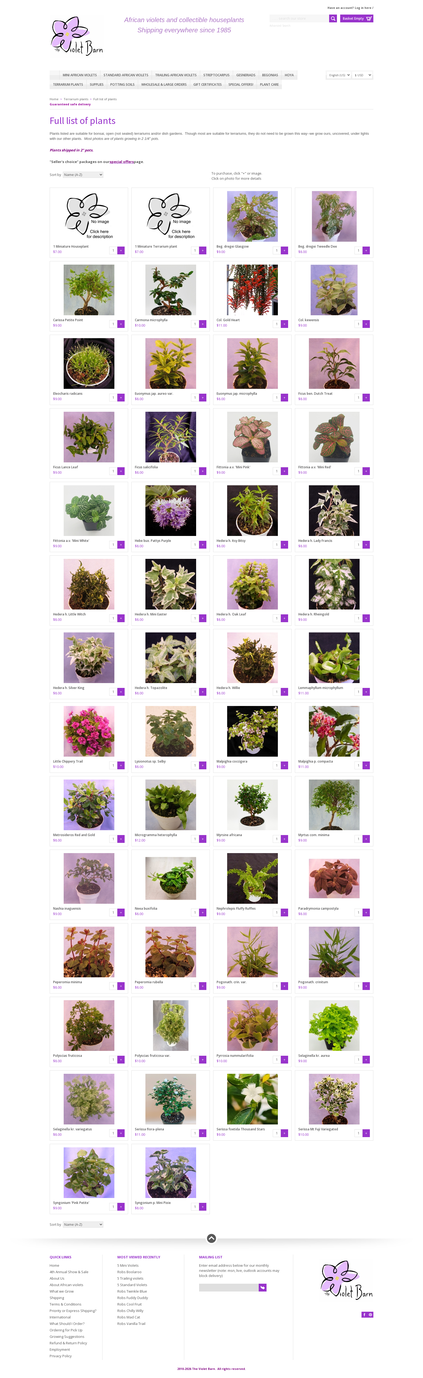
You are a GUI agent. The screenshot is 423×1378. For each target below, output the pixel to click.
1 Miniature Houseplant (71, 246)
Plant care (269, 84)
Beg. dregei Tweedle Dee (317, 246)
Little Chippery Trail (68, 761)
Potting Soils (122, 84)
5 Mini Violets (128, 1265)
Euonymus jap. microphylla (237, 393)
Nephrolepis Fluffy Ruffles (236, 908)
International (60, 1317)
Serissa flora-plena (149, 1129)
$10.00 (140, 325)
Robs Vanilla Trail (131, 1323)
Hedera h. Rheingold (313, 614)
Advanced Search (280, 25)
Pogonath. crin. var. (232, 982)
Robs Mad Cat (128, 1317)
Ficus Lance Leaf (65, 467)
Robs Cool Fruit (129, 1304)
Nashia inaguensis (67, 908)
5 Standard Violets (132, 1284)
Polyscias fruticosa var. (152, 1055)
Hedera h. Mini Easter (151, 614)
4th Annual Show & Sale (69, 1271)
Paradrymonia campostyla (318, 908)
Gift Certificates (207, 84)
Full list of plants (105, 99)
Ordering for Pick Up (66, 1330)
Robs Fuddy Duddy (132, 1297)
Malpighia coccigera (232, 761)
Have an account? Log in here (349, 8)
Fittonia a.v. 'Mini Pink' (233, 467)
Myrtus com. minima (313, 835)
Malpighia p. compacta (315, 761)
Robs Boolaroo (129, 1271)
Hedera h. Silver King (68, 687)
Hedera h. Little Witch (69, 614)
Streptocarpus (216, 75)
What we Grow (62, 1291)
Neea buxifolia (146, 908)
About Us (57, 1278)
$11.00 (222, 325)
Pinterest (370, 1315)
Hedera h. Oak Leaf (231, 614)
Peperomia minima (67, 982)
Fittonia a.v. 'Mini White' (71, 540)
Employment (60, 1349)
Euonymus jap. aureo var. (154, 393)
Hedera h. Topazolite (151, 687)
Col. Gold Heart (228, 320)
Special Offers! (240, 84)
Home (54, 75)
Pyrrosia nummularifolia (235, 1055)
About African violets (66, 1284)
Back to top (211, 1238)
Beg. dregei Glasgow (233, 246)
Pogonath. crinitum (313, 982)
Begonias (270, 75)
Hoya (289, 75)
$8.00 (302, 252)
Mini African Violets (80, 75)
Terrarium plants (68, 84)
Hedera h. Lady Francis (315, 540)
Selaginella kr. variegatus (72, 1129)
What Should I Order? (67, 1323)
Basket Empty (353, 18)
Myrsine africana (229, 835)
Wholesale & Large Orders (164, 84)
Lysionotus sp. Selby (150, 761)
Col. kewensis (308, 320)
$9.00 (221, 252)
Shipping (57, 1297)
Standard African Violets (126, 75)
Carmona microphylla (151, 320)
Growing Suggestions (67, 1336)
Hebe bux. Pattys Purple (153, 540)
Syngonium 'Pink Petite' (71, 1202)
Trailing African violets (176, 75)
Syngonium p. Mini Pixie (153, 1202)
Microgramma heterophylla (156, 835)
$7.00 (57, 252)
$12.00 (140, 840)
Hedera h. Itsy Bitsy (231, 540)
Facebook (364, 1315)
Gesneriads (245, 75)
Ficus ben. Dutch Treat (315, 393)
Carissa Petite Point (68, 320)
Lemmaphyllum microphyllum (320, 687)
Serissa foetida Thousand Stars (241, 1129)
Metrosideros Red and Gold (74, 835)
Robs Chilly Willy (130, 1310)
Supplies (97, 84)
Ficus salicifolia (146, 467)
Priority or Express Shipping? (73, 1310)
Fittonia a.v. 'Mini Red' (314, 467)
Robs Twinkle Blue (132, 1291)
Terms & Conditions (65, 1304)
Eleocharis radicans (68, 393)
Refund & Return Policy (68, 1343)
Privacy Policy (61, 1355)
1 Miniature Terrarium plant (156, 246)
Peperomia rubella (149, 982)
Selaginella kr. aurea (314, 1055)
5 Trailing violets (130, 1278)
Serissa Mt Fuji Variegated (318, 1129)
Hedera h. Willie (228, 687)
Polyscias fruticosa (67, 1055)
